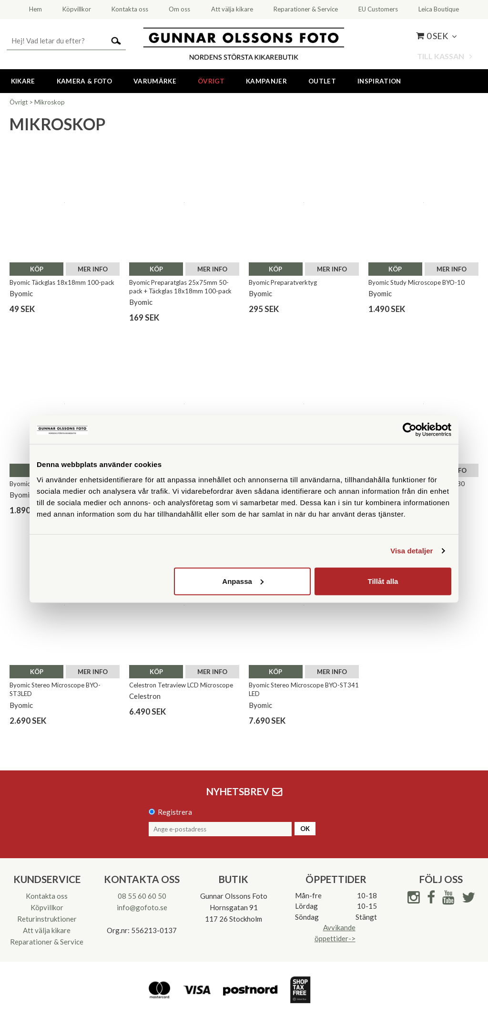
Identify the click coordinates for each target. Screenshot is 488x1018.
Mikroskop (49, 102)
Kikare (23, 81)
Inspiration (379, 81)
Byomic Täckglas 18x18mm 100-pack (62, 282)
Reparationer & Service (46, 941)
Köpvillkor (46, 907)
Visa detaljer (411, 551)
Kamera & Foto (84, 81)
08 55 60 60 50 (142, 896)
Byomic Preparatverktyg (283, 282)
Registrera (175, 812)
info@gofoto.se (142, 907)
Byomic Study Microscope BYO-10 (416, 282)
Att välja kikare (47, 930)
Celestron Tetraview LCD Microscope (181, 685)
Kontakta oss (47, 896)
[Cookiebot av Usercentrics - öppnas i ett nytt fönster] (409, 430)
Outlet (322, 81)
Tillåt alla (382, 581)
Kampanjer (266, 81)
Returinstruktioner (47, 918)
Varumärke (154, 81)
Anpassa (243, 581)
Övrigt (211, 81)
